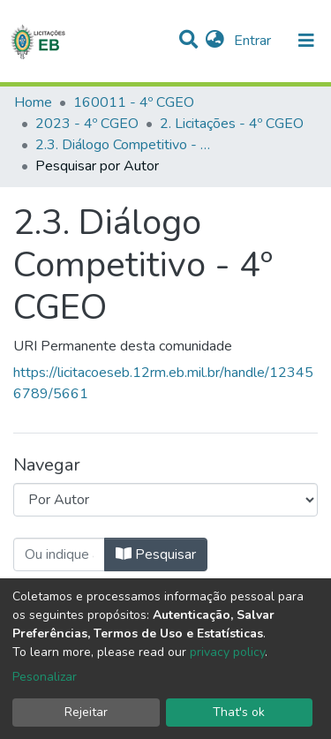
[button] (214, 40)
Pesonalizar (44, 676)
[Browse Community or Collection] (165, 500)
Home (33, 102)
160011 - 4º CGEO (133, 102)
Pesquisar (156, 554)
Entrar (254, 40)
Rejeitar (86, 712)
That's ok (239, 712)
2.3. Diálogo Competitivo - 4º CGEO (123, 145)
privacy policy (227, 652)
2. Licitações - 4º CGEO (232, 123)
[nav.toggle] (306, 40)
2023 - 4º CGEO (87, 123)
